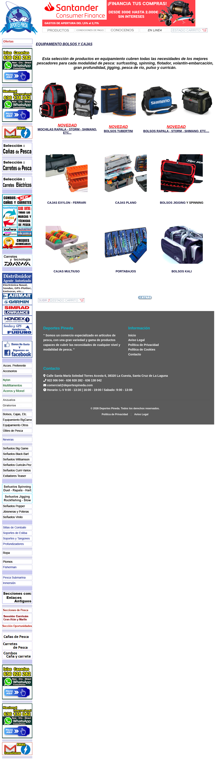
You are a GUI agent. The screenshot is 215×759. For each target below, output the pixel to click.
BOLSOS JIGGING (172, 202)
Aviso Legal (136, 340)
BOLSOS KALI (181, 271)
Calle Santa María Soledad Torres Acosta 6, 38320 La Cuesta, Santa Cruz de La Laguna (107, 375)
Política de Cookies (141, 349)
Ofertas (8, 41)
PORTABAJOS (126, 271)
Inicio (132, 335)
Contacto (134, 354)
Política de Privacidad (143, 345)
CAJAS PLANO (125, 202)
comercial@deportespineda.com (70, 385)
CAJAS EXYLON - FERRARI (66, 202)
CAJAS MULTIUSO (67, 271)
